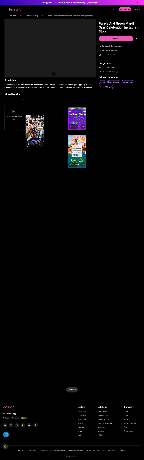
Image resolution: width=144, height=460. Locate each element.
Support (127, 411)
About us (127, 419)
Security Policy (112, 450)
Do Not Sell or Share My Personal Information (52, 450)
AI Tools (80, 423)
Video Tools (82, 415)
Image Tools (82, 411)
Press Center (128, 431)
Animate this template (109, 50)
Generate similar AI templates (112, 46)
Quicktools (101, 427)
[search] (114, 9)
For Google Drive (103, 419)
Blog (125, 427)
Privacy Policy (32, 450)
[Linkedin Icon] (23, 425)
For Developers (103, 415)
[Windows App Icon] (24, 419)
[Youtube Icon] (29, 425)
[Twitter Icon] (11, 425)
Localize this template (109, 55)
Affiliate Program (130, 423)
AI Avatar (101, 431)
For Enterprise (102, 411)
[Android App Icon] (15, 419)
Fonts (79, 435)
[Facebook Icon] (5, 425)
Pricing (100, 435)
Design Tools (82, 419)
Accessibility (122, 450)
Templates (81, 427)
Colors (80, 431)
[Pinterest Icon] (35, 425)
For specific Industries (105, 423)
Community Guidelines (92, 450)
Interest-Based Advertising (75, 450)
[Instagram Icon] (17, 425)
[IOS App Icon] (6, 419)
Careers (127, 415)
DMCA (103, 450)
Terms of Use (21, 450)
